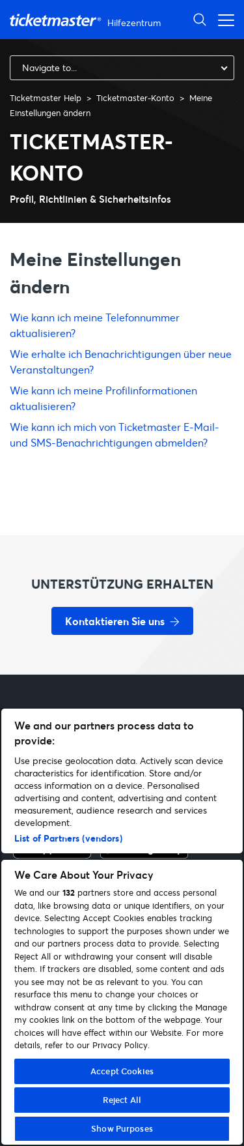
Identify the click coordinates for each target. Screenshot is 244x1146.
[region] (122, 926)
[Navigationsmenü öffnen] (222, 19)
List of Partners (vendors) (68, 838)
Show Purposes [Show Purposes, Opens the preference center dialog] (122, 1128)
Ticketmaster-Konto (135, 98)
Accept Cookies (122, 1071)
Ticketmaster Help (45, 98)
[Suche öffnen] (200, 19)
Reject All (122, 1100)
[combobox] (122, 67)
